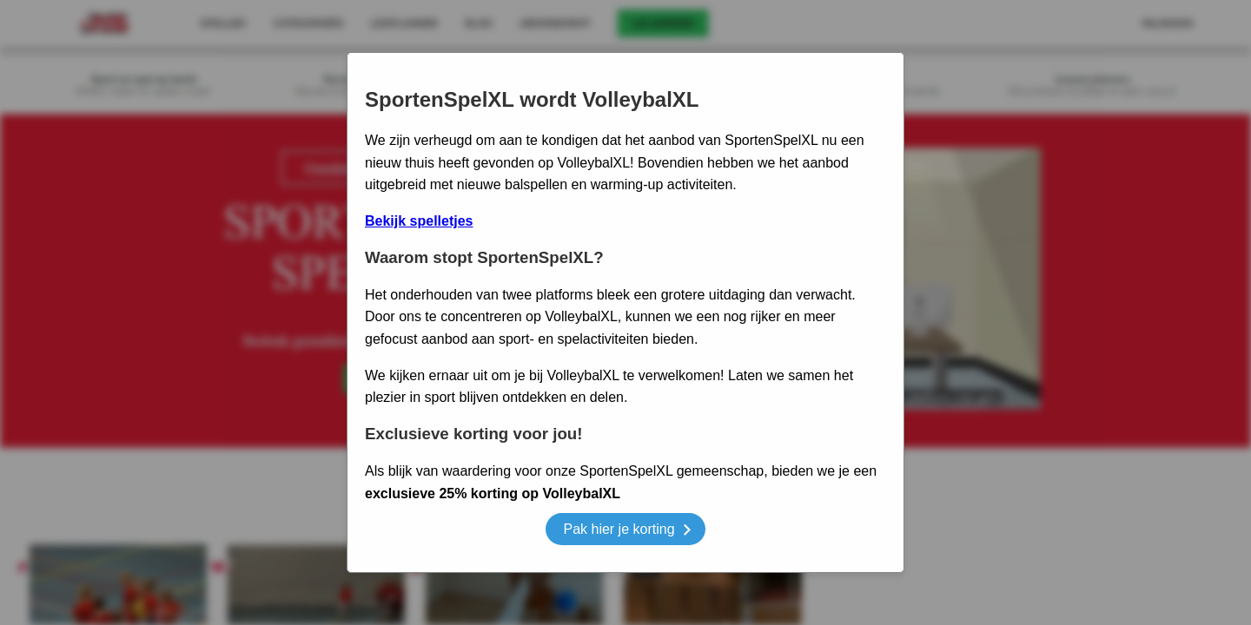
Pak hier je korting (626, 531)
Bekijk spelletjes (419, 221)
